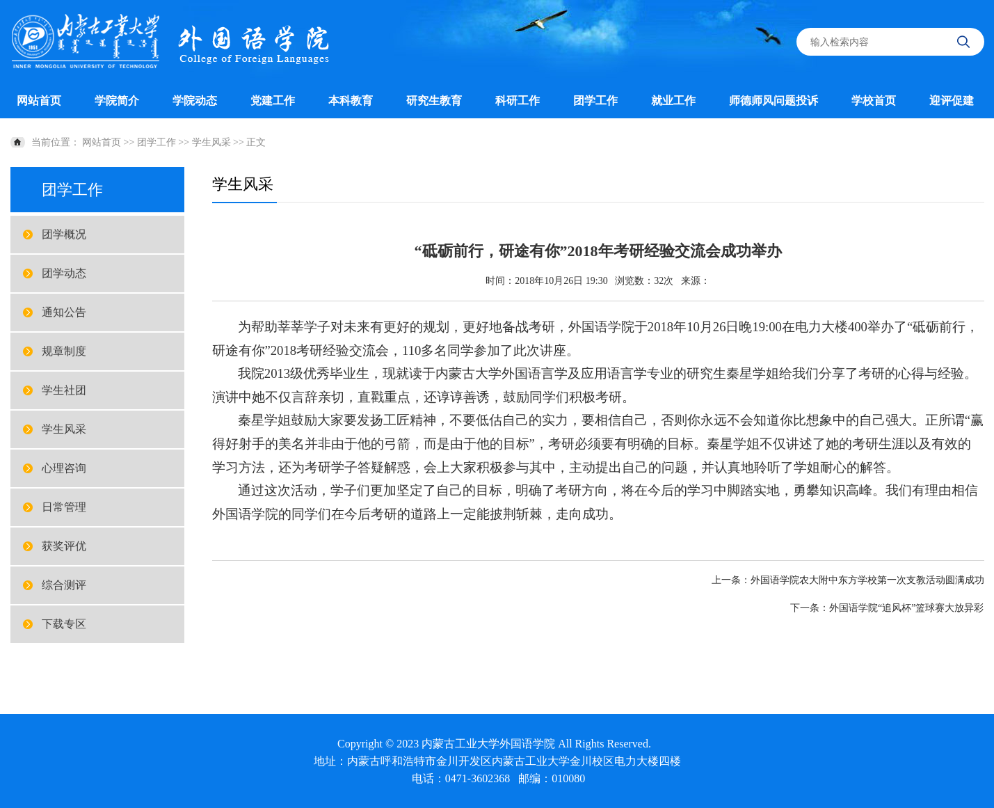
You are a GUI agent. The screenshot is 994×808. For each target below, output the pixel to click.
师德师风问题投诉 (773, 100)
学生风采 (211, 142)
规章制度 (64, 351)
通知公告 (64, 312)
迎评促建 (951, 100)
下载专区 (64, 624)
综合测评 (64, 585)
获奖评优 (64, 546)
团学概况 (64, 234)
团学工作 (595, 100)
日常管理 (64, 507)
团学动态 (64, 273)
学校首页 (873, 100)
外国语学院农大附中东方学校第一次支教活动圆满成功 (867, 580)
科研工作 (517, 100)
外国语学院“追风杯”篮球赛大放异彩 (906, 608)
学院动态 (195, 100)
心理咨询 (64, 468)
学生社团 (64, 390)
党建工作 (272, 100)
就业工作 (673, 100)
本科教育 (350, 100)
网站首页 (39, 100)
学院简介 (117, 100)
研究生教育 (434, 100)
